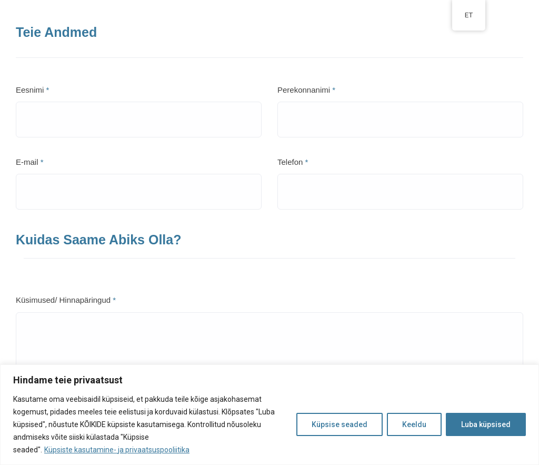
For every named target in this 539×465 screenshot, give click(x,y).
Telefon (292, 161)
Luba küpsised (486, 424)
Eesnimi (32, 89)
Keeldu (414, 424)
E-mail (30, 161)
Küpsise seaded (339, 424)
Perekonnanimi (306, 89)
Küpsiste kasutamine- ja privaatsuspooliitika (116, 450)
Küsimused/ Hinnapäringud (66, 299)
